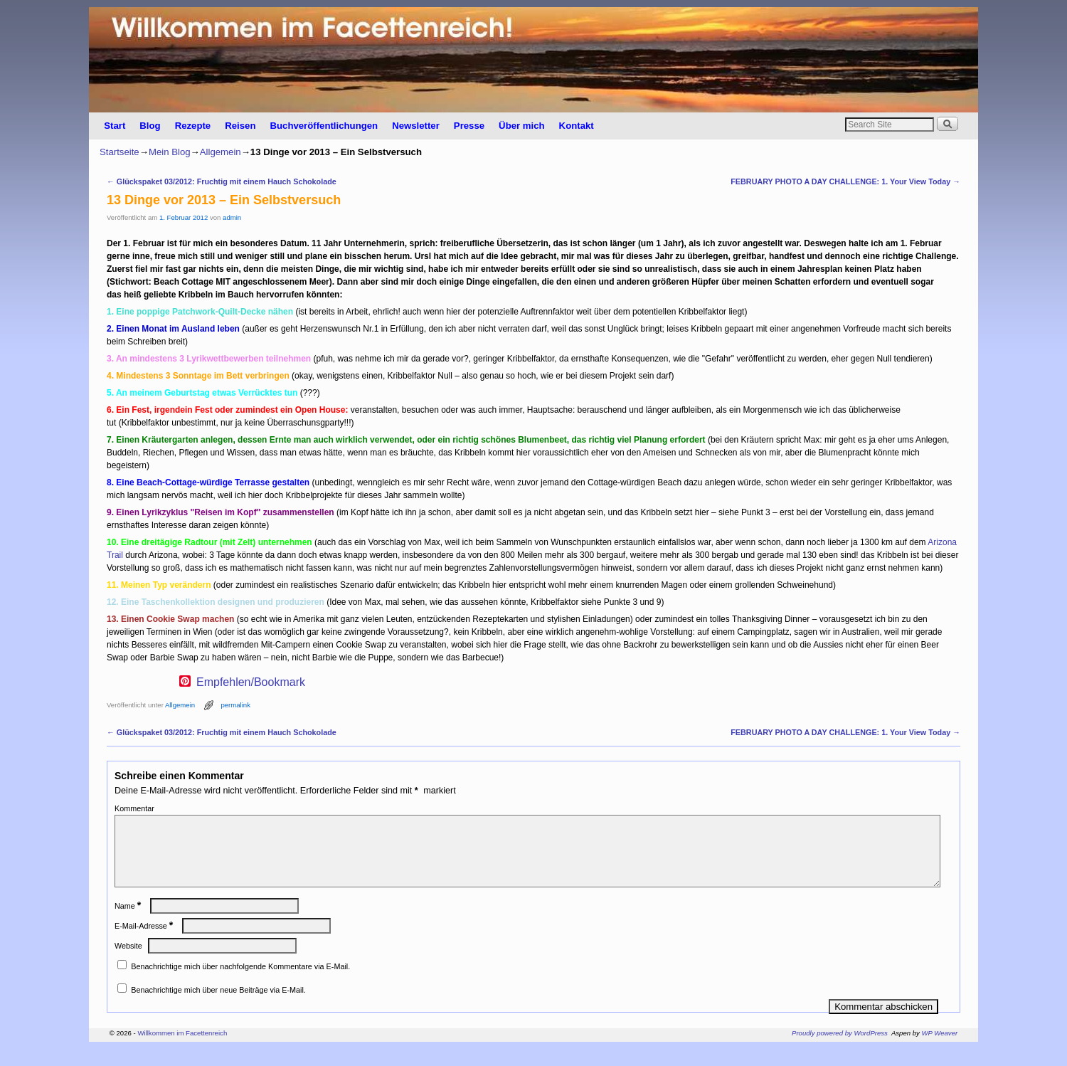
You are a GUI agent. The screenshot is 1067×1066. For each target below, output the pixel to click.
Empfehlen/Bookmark (250, 682)
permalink (235, 705)
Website (128, 963)
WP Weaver (940, 1050)
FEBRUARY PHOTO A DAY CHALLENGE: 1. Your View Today (845, 181)
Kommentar (134, 808)
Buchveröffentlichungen (324, 125)
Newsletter (416, 125)
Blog (149, 125)
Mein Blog (170, 152)
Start (114, 125)
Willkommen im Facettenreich (182, 1050)
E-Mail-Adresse (145, 943)
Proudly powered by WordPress (840, 1050)
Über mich (522, 125)
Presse (469, 125)
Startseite (119, 152)
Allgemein (220, 152)
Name (129, 923)
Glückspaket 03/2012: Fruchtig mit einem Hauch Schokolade (221, 181)
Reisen (240, 125)
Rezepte (193, 125)
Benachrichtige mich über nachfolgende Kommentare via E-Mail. (240, 983)
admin (232, 217)
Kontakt (576, 125)
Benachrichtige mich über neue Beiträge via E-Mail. (218, 1007)
